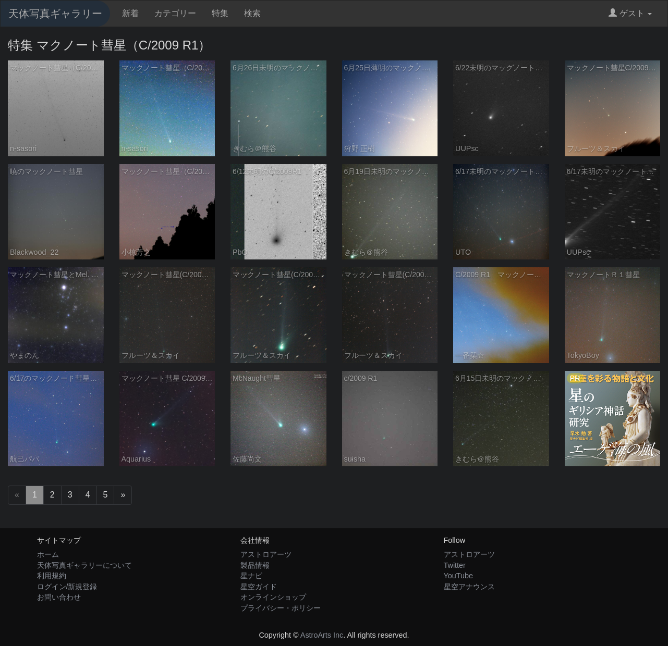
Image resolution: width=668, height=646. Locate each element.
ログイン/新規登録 (67, 586)
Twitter (455, 565)
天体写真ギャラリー (55, 13)
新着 (130, 13)
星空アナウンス (469, 586)
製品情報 (255, 565)
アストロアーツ (266, 554)
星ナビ (251, 576)
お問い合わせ (59, 597)
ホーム (48, 554)
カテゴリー (175, 13)
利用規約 (51, 576)
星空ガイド (258, 586)
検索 (252, 13)
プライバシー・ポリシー (280, 608)
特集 (220, 13)
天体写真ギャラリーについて (84, 565)
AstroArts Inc (321, 635)
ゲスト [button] (630, 13)
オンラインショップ (273, 597)
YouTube (458, 576)
